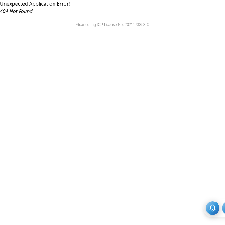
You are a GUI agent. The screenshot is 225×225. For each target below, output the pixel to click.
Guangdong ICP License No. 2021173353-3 (112, 24)
